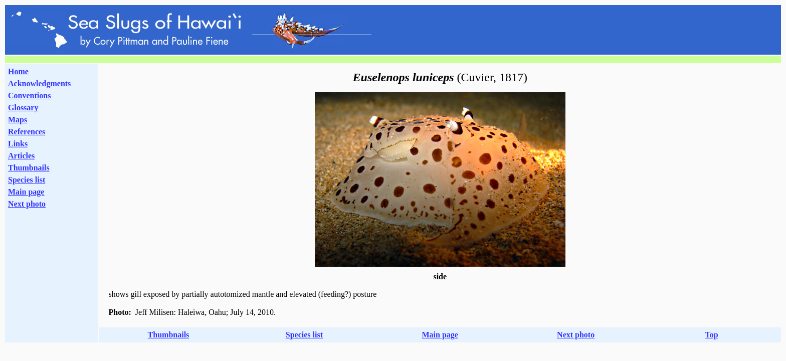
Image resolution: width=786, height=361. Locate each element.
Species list (26, 179)
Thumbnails (29, 167)
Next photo (576, 334)
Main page (26, 192)
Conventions (29, 95)
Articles (21, 155)
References (26, 131)
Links (18, 143)
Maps (17, 119)
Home (18, 71)
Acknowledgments (39, 83)
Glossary (23, 107)
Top (711, 334)
